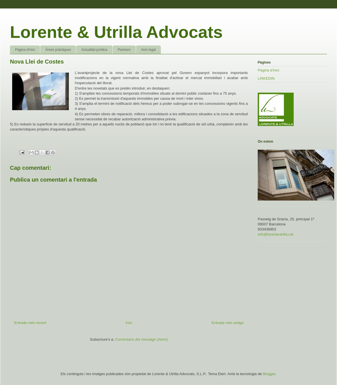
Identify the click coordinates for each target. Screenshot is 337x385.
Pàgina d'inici (25, 50)
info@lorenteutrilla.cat (275, 234)
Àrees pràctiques (58, 50)
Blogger (269, 374)
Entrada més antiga (228, 323)
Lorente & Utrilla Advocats (116, 32)
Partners (124, 50)
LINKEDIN (266, 78)
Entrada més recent (30, 323)
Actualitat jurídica (94, 50)
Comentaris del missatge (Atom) (141, 339)
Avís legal (148, 50)
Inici (129, 323)
